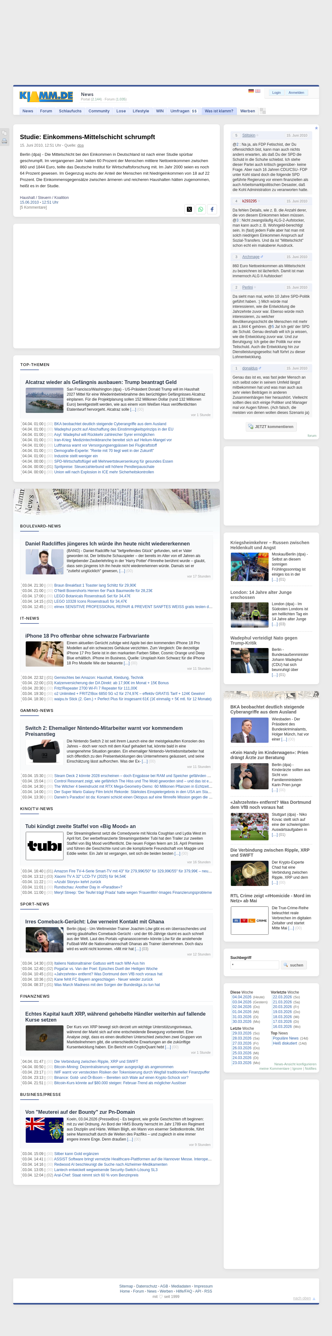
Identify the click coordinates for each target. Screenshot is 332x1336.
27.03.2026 (242, 1043)
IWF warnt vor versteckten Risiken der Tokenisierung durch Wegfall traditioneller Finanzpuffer (132, 1072)
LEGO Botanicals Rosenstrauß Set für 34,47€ (92, 596)
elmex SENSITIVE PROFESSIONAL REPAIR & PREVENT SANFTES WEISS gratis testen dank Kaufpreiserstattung (151, 607)
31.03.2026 (242, 1017)
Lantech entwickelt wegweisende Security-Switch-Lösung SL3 (106, 1170)
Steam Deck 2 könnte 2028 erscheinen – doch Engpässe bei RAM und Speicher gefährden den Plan (138, 776)
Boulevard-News (40, 525)
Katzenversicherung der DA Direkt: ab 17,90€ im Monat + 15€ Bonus (111, 683)
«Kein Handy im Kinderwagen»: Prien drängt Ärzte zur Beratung (269, 755)
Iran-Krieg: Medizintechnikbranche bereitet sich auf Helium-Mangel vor (113, 440)
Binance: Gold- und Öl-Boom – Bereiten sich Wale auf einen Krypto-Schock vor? (121, 1077)
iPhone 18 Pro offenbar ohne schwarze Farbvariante (87, 636)
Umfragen (184, 111)
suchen (293, 964)
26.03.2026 (242, 1048)
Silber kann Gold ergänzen (76, 1154)
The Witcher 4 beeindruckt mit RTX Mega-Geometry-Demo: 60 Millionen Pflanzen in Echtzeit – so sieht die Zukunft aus (153, 786)
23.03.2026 (242, 1063)
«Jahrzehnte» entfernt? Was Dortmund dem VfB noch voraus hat (108, 974)
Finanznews (35, 996)
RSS (208, 1291)
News (28, 111)
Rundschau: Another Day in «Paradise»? (88, 887)
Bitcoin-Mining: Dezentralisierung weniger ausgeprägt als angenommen (114, 1067)
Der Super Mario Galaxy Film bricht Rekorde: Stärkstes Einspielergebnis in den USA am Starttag (134, 792)
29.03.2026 (242, 1033)
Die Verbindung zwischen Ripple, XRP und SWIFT (96, 1061)
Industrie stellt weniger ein (76, 456)
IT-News (30, 618)
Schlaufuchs (70, 111)
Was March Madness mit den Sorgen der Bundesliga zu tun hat (107, 985)
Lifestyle (141, 111)
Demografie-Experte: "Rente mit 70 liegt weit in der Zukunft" (104, 450)
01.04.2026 (242, 1012)
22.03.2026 (282, 997)
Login (276, 92)
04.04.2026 (242, 997)
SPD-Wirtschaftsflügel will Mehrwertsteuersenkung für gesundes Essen (113, 461)
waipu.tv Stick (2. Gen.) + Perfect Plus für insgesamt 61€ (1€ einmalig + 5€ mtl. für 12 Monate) (133, 699)
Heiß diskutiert (285, 1043)
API (198, 1291)
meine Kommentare (274, 1068)
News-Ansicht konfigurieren (296, 1064)
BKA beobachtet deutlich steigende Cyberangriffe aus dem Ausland (110, 424)
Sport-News (35, 903)
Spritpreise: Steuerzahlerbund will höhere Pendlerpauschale (104, 467)
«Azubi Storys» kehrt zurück (77, 882)
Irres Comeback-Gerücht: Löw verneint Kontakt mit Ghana (94, 921)
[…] (133, 409)
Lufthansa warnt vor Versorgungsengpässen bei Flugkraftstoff (105, 445)
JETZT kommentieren (270, 426)
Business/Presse (40, 1094)
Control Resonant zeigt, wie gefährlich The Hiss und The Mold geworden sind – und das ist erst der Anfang (143, 781)
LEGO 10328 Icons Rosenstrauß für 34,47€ (90, 601)
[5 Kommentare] (33, 207)
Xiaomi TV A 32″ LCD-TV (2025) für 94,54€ (90, 876)
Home (125, 1291)
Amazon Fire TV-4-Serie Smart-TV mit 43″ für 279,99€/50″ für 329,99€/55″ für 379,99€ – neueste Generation (144, 871)
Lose (121, 111)
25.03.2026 (242, 1053)
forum (312, 435)
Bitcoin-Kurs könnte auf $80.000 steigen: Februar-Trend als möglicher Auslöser (120, 1083)
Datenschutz (146, 1286)
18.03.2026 (282, 1017)
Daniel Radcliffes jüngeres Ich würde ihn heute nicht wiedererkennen (107, 543)
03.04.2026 (242, 1002)
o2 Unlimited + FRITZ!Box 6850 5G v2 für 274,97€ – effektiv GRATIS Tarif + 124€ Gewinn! (129, 693)
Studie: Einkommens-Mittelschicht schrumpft (87, 136)
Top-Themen (35, 364)
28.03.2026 (242, 1038)
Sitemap (126, 1286)
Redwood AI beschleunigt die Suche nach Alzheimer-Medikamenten (110, 1164)
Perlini (247, 287)
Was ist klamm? (219, 111)
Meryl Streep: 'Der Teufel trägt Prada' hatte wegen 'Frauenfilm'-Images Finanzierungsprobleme (133, 892)
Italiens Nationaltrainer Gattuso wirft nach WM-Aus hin (99, 963)
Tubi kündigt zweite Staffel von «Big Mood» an (80, 826)
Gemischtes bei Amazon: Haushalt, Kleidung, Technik (99, 677)
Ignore (297, 1068)
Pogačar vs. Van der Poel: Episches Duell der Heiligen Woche (106, 969)
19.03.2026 (282, 1012)
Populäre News (285, 1038)
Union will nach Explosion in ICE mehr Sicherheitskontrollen (104, 472)
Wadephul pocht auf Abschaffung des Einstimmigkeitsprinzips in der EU (114, 429)
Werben (247, 111)
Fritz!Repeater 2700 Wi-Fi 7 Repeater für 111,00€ (95, 688)
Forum (46, 111)
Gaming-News (37, 710)
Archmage (251, 257)
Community (99, 111)
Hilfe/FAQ (184, 1291)
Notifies (311, 1068)
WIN (160, 111)
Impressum (203, 1286)
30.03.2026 (242, 1021)
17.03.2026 (282, 1021)
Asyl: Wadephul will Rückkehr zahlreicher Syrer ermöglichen (104, 434)
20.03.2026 (282, 1007)
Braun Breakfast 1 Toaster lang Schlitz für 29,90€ (95, 585)
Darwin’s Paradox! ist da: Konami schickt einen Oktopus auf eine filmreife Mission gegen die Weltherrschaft (143, 797)
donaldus (250, 368)
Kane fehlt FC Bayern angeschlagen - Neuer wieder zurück (103, 979)
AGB (164, 1286)
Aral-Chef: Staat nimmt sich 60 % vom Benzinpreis (96, 1175)
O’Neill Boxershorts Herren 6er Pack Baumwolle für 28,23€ (103, 591)
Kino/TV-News (36, 808)
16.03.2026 (282, 1026)
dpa (80, 145)
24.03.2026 (242, 1058)
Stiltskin (248, 135)
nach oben (302, 1298)
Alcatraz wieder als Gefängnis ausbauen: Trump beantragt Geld (101, 382)
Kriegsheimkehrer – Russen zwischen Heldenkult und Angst (270, 545)
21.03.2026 (282, 1002)
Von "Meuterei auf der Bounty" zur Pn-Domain (80, 1112)
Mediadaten (181, 1286)
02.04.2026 (242, 1007)
